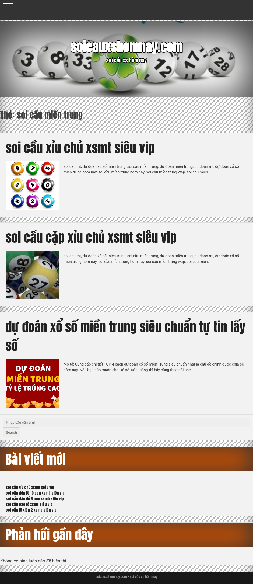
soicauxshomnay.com (126, 46)
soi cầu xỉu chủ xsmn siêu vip (30, 487)
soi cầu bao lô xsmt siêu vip (29, 504)
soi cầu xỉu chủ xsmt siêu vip (80, 147)
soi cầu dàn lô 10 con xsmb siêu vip (35, 493)
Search (11, 432)
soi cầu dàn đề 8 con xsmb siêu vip (35, 499)
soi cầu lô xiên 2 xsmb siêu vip (31, 510)
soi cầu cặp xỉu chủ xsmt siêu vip (91, 237)
